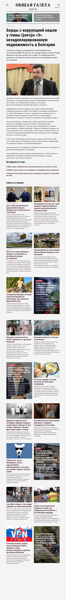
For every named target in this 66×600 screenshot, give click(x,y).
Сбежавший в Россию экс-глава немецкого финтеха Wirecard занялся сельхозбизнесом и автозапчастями (46, 207)
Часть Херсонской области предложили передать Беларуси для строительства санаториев (18, 209)
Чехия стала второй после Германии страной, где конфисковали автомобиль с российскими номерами (45, 509)
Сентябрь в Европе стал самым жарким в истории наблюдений (19, 505)
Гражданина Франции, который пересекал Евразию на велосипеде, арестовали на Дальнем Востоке (18, 297)
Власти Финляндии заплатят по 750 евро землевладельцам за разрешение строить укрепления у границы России (46, 539)
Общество (33, 9)
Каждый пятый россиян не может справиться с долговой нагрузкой (18, 339)
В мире (38, 448)
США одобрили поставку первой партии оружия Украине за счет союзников (47, 252)
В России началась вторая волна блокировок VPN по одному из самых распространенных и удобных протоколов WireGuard (18, 547)
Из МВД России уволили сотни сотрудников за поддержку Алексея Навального (32, 170)
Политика (39, 281)
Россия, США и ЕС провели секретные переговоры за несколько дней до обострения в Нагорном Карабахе (46, 456)
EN (59, 7)
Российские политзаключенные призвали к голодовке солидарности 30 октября (46, 423)
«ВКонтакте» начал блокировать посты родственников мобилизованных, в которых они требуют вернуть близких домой (18, 466)
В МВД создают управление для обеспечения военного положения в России (31, 167)
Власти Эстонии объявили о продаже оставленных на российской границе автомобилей (17, 255)
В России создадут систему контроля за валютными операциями (45, 381)
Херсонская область (11, 203)
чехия (35, 503)
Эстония (8, 249)
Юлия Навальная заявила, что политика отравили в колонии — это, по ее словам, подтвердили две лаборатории (46, 288)
